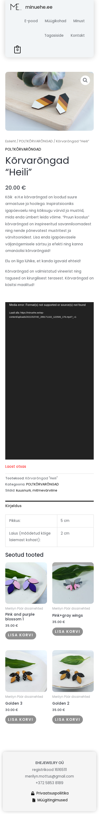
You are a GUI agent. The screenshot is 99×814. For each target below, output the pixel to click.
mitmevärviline (44, 490)
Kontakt (78, 35)
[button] (85, 80)
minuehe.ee (39, 7)
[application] (49, 381)
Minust (79, 21)
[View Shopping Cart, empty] (17, 50)
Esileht (10, 141)
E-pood (31, 21)
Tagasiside (54, 35)
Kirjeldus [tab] (13, 505)
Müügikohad (55, 21)
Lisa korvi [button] (20, 635)
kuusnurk (23, 490)
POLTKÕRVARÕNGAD (36, 141)
